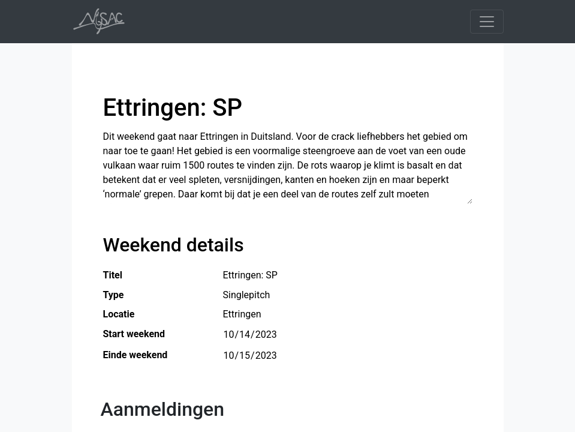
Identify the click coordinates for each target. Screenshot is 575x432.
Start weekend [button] (134, 334)
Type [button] (113, 295)
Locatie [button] (119, 314)
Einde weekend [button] (135, 355)
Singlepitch (246, 294)
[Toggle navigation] (487, 22)
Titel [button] (112, 275)
